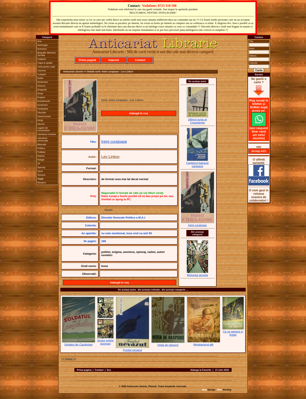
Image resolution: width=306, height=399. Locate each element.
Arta (39, 41)
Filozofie (41, 112)
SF (38, 163)
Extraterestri (43, 101)
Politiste (41, 152)
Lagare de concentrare (43, 129)
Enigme (41, 97)
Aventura (42, 49)
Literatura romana (46, 134)
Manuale (41, 144)
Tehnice (41, 175)
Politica (41, 148)
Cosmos (41, 70)
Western (41, 182)
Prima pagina (84, 370)
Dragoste (42, 89)
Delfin (40, 78)
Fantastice (42, 108)
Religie (41, 159)
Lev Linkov (110, 157)
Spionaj (41, 167)
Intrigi (40, 120)
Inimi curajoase (114, 142)
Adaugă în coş (138, 113)
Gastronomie (44, 116)
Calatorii (41, 59)
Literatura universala (42, 139)
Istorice (41, 124)
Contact (140, 60)
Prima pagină (87, 60)
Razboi (41, 156)
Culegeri (41, 74)
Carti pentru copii (46, 66)
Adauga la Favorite (200, 370)
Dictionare (42, 82)
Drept (40, 93)
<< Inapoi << (68, 358)
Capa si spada (44, 63)
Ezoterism (42, 105)
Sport (40, 171)
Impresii (113, 60)
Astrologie (42, 45)
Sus (109, 370)
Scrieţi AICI (258, 151)
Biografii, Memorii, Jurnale (46, 53)
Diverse (41, 86)
